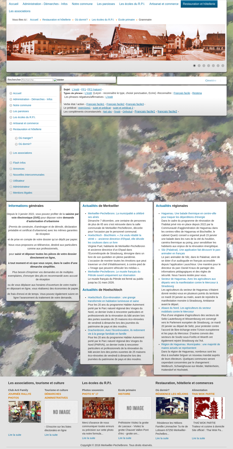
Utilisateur (18, 180)
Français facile (182, 93)
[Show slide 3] (203, 65)
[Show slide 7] (222, 65)
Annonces (18, 168)
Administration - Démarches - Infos (45, 3)
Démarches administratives (56, 395)
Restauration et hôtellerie (199, 3)
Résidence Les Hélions (172, 393)
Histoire (124, 393)
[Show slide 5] (213, 65)
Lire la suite (14, 434)
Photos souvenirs (92, 390)
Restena (197, 93)
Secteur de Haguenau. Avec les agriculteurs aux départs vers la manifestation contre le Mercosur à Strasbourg (189, 282)
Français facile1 (95, 104)
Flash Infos (19, 162)
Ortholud (128, 111)
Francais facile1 (145, 111)
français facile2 (167, 111)
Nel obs (107, 111)
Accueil (13, 3)
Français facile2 (115, 104)
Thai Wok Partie (203, 393)
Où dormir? (25, 144)
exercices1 (84, 107)
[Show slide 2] (199, 65)
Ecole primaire (127, 390)
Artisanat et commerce (164, 3)
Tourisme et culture (56, 390)
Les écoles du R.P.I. (132, 3)
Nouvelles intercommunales (28, 174)
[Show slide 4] (208, 65)
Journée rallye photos (19, 395)
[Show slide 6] (218, 65)
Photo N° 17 (90, 393)
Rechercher (14, 79)
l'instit (117, 111)
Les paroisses (106, 3)
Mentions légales (22, 192)
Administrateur (21, 186)
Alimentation (200, 390)
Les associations (19, 11)
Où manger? (26, 138)
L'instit (75, 89)
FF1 (83, 89)
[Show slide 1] (194, 65)
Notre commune (82, 3)
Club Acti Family (18, 390)
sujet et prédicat (102, 107)
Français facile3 (135, 104)
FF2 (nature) (95, 89)
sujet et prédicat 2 (123, 107)
